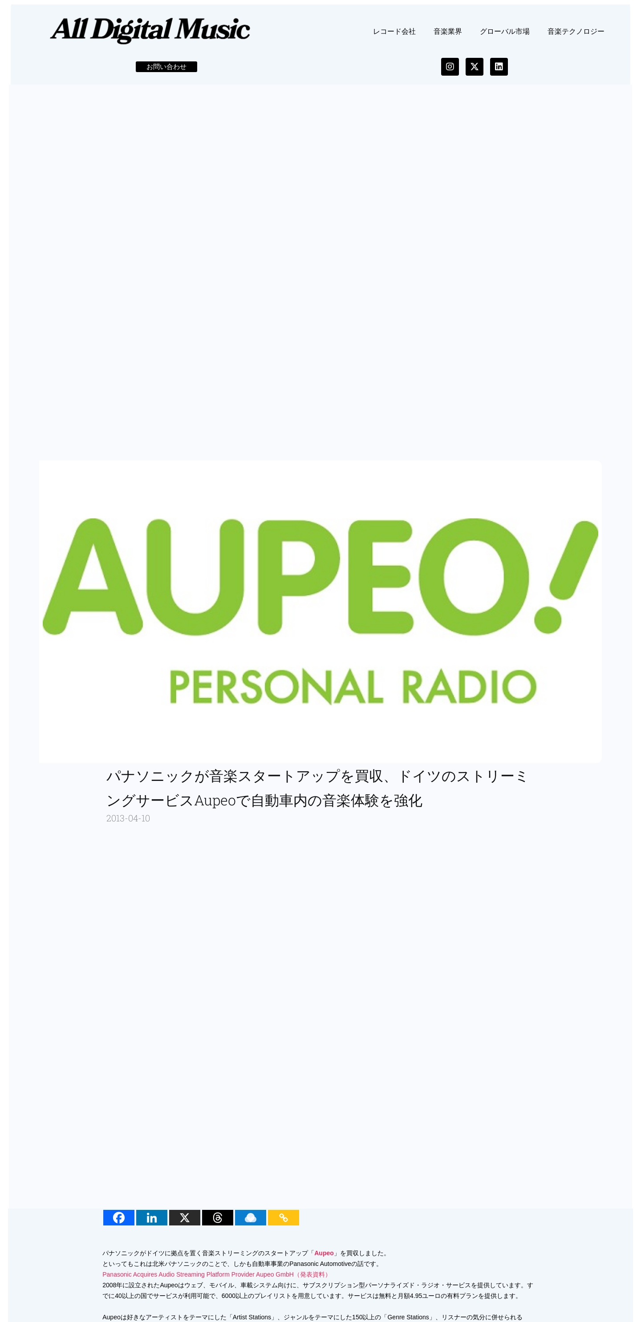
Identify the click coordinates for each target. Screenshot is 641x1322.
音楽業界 (448, 37)
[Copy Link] (285, 1224)
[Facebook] (121, 1224)
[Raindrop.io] (252, 1224)
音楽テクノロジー (576, 37)
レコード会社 (394, 37)
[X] (187, 1224)
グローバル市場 (505, 37)
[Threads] (219, 1224)
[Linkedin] (154, 1224)
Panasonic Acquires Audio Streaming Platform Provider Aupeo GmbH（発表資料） (219, 1280)
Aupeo (326, 1259)
